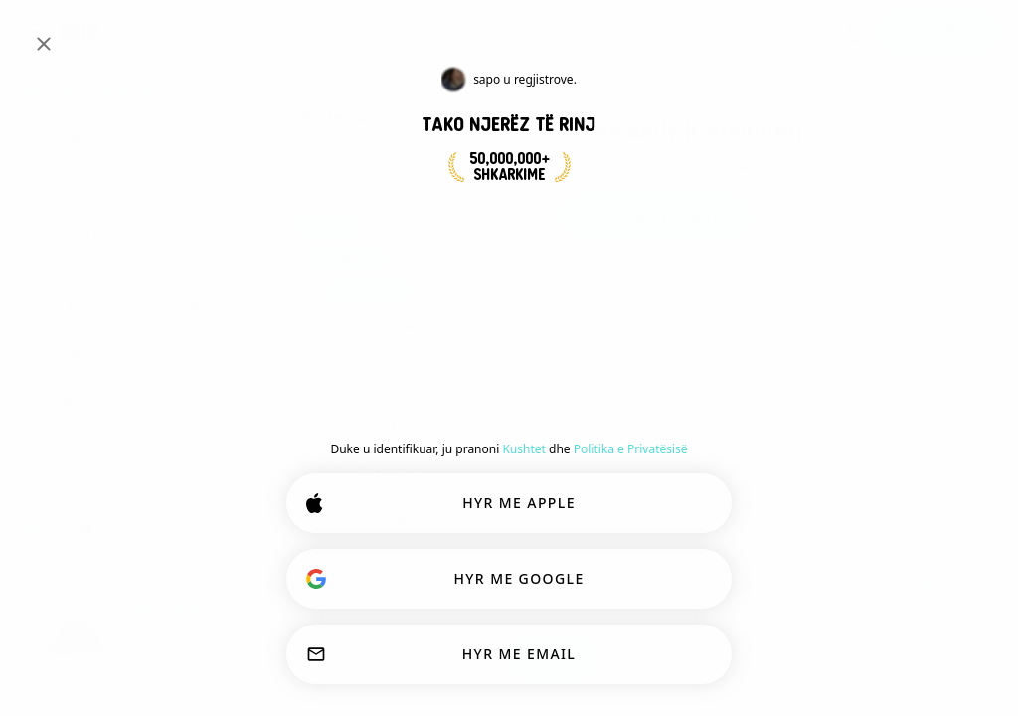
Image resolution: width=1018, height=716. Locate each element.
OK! (552, 658)
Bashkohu (946, 312)
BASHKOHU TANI (655, 217)
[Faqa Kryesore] (81, 32)
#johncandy (331, 181)
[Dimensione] (855, 32)
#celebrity (391, 161)
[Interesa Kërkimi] (471, 32)
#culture (321, 161)
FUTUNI (938, 32)
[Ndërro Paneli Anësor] (36, 32)
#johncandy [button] (764, 302)
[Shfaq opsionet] (591, 362)
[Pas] (545, 316)
